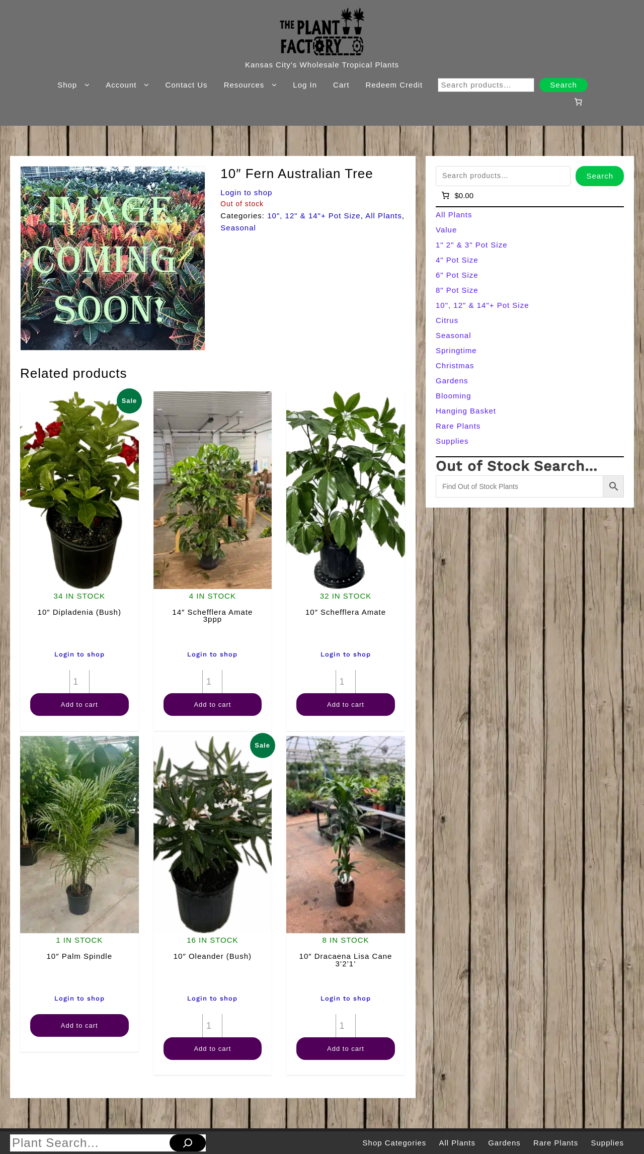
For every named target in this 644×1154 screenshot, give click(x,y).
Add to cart (79, 704)
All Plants (383, 215)
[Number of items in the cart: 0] (578, 101)
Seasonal (238, 227)
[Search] (188, 1142)
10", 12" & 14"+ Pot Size (314, 215)
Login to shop (246, 192)
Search (563, 84)
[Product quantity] (79, 681)
